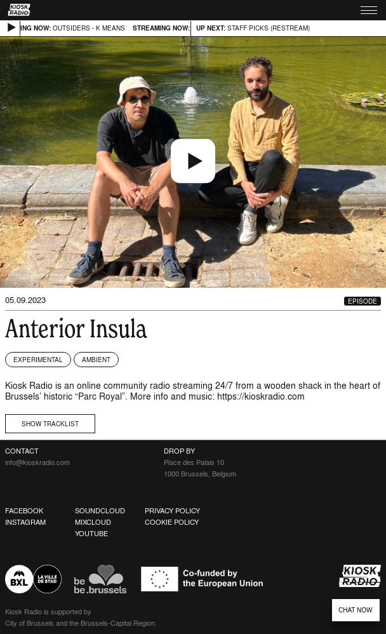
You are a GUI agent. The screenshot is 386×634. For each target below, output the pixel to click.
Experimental (38, 359)
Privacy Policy (172, 511)
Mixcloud (93, 522)
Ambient (96, 359)
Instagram (25, 522)
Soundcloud (100, 511)
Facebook (24, 511)
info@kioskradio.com (37, 462)
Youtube (91, 534)
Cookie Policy (172, 522)
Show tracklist (50, 423)
